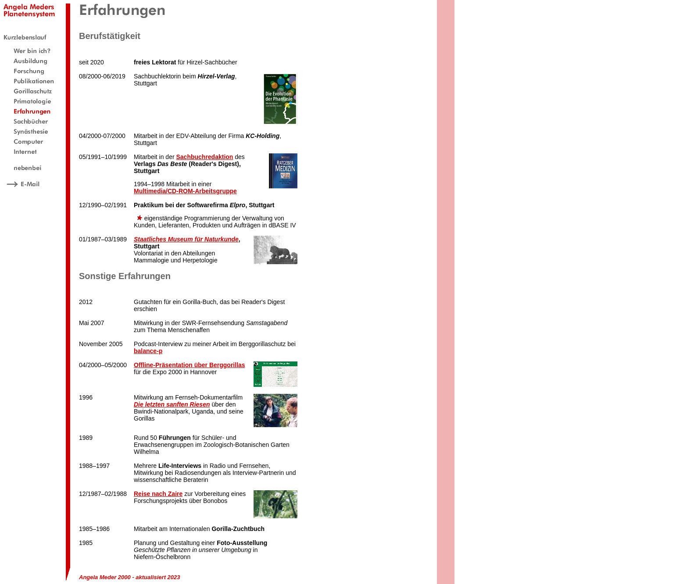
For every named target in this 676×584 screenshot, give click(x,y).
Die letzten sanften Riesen (172, 404)
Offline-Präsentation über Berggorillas (189, 364)
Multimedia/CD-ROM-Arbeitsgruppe (185, 191)
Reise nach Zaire (158, 493)
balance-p (148, 350)
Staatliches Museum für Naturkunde (186, 239)
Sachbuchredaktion (204, 156)
